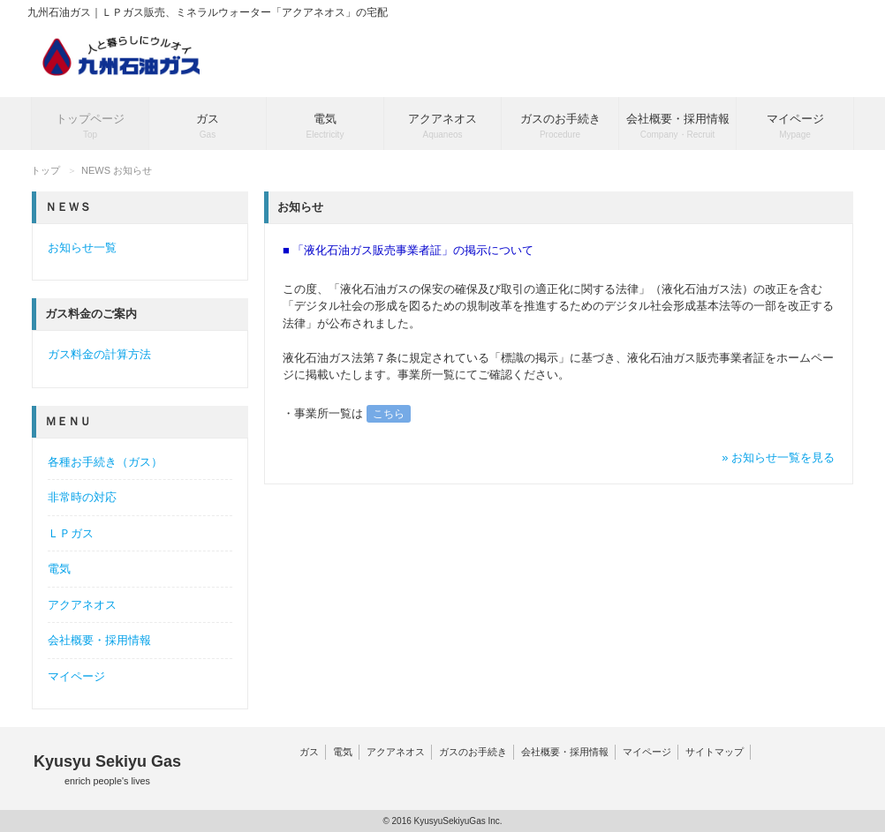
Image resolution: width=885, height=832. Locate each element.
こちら (389, 414)
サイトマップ (714, 751)
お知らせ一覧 (82, 247)
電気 (59, 568)
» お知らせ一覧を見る (778, 457)
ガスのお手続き (473, 751)
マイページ (76, 676)
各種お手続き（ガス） (105, 461)
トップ (45, 170)
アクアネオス (82, 604)
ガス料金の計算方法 (99, 354)
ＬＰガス (71, 533)
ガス (309, 751)
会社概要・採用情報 (99, 640)
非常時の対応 (82, 497)
